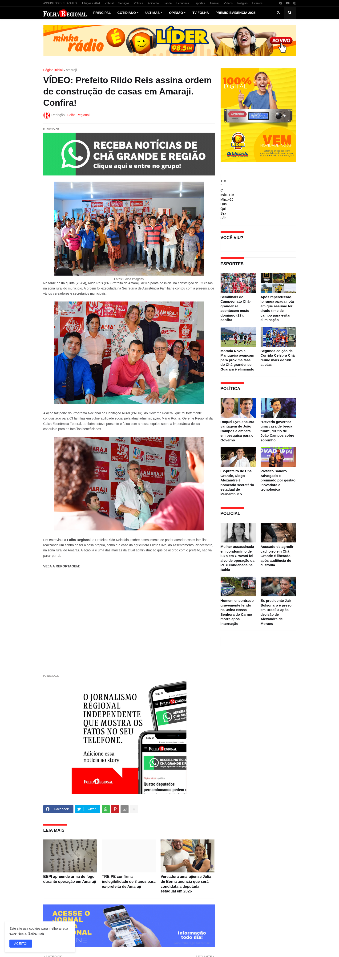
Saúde (168, 3)
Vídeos (228, 3)
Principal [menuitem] (102, 13)
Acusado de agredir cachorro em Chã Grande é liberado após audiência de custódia (277, 556)
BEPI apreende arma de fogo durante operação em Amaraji (69, 879)
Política (138, 3)
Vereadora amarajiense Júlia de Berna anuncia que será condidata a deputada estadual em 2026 (186, 884)
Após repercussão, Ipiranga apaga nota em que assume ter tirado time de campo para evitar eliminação (277, 308)
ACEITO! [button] (20, 943)
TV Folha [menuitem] (200, 13)
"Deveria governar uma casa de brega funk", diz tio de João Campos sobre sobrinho (277, 431)
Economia (182, 3)
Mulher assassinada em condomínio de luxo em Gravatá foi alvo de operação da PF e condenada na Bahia (237, 558)
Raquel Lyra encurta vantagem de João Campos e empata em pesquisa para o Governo (237, 431)
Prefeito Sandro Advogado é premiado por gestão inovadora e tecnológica (278, 480)
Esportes (199, 3)
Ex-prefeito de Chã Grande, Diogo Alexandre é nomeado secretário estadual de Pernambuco (237, 482)
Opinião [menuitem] (176, 13)
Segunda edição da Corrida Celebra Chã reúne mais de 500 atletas (278, 358)
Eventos (257, 3)
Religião (242, 3)
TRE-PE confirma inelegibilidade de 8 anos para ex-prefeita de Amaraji (129, 881)
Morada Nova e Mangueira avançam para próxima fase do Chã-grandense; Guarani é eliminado (237, 360)
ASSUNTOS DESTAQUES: (60, 3)
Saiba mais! (36, 933)
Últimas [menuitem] (152, 13)
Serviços (123, 3)
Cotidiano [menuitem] (126, 13)
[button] (278, 13)
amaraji (71, 70)
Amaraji (214, 3)
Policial (109, 3)
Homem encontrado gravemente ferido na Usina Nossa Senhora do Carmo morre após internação (237, 612)
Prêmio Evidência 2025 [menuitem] (235, 13)
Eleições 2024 (91, 3)
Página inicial (53, 70)
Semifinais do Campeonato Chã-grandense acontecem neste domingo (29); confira (236, 308)
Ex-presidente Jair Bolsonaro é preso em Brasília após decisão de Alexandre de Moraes (276, 612)
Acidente (153, 3)
